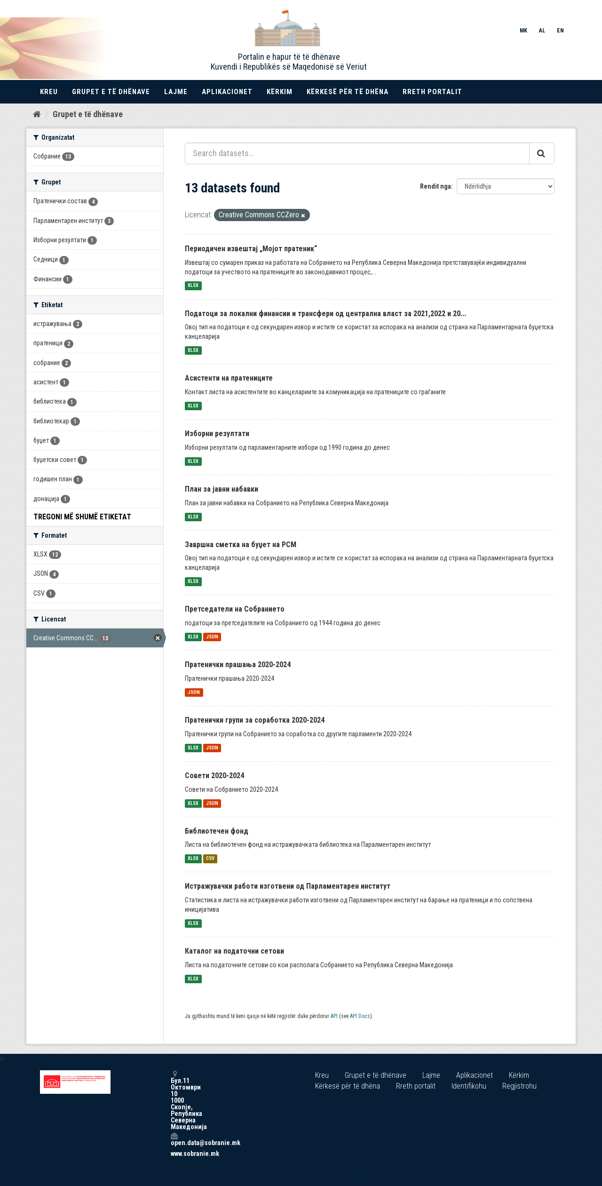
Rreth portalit (432, 92)
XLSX (193, 286)
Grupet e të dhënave (111, 92)
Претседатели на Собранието (235, 609)
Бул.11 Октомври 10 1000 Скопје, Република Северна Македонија (174, 1100)
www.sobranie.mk (174, 1153)
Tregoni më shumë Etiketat (82, 516)
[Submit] (541, 153)
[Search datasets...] (357, 153)
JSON (212, 637)
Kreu (49, 92)
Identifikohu (469, 1086)
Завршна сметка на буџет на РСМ (240, 544)
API (334, 1016)
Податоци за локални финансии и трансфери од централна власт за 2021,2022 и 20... (325, 313)
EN (560, 30)
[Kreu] (37, 114)
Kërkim (280, 92)
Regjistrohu (519, 1086)
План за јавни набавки (221, 489)
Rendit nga (435, 186)
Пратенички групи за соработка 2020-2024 (255, 720)
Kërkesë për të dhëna (347, 92)
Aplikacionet (227, 92)
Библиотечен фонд (216, 831)
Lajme (176, 92)
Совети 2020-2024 (214, 775)
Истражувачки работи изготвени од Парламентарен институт (287, 886)
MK (523, 30)
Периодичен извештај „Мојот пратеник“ (251, 248)
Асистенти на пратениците (229, 378)
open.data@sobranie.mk (174, 1139)
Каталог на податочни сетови (234, 951)
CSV (210, 858)
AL (542, 30)
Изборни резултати (217, 433)
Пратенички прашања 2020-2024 (238, 664)
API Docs (360, 1016)
